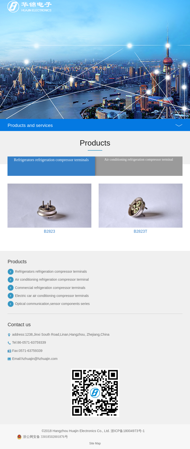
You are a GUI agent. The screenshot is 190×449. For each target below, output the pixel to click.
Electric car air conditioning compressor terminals (52, 296)
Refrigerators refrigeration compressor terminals (51, 271)
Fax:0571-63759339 (24, 351)
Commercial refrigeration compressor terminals (50, 288)
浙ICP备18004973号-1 (128, 431)
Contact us (19, 324)
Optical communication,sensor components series (52, 304)
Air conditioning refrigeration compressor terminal (52, 279)
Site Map (95, 443)
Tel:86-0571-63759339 (26, 343)
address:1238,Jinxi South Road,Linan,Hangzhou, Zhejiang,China (58, 335)
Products (17, 261)
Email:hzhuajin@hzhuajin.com (32, 359)
